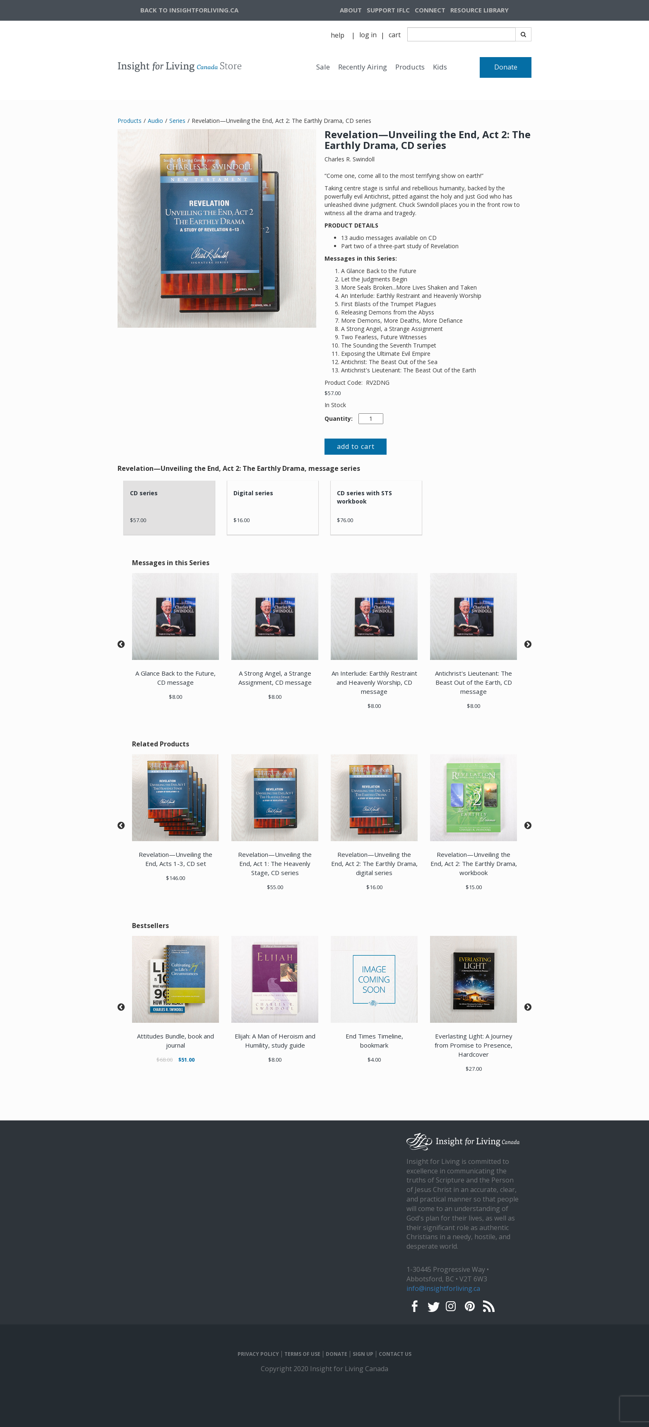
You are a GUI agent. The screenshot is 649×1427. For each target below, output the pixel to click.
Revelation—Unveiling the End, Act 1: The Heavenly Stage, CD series (275, 863)
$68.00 (164, 1059)
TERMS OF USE (302, 1354)
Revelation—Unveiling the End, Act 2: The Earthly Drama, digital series (374, 863)
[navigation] (489, 10)
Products (410, 67)
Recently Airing (362, 67)
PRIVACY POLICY (258, 1354)
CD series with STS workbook (364, 497)
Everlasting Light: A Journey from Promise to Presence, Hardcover (473, 1045)
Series (177, 121)
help (337, 35)
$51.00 (186, 1059)
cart (395, 35)
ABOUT (351, 10)
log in (368, 35)
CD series (144, 493)
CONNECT (430, 10)
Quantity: (338, 418)
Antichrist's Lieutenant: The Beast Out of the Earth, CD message (473, 682)
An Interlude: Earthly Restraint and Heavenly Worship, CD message (374, 682)
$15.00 (474, 887)
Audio (155, 121)
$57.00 (332, 393)
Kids (440, 67)
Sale (323, 67)
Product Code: (344, 382)
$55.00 (275, 887)
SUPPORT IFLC (388, 10)
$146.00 (175, 878)
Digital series (253, 493)
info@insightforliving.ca (443, 1288)
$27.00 (474, 1068)
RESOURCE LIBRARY (479, 10)
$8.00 (175, 696)
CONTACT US (395, 1354)
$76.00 (345, 520)
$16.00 (241, 520)
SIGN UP (363, 1354)
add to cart (356, 446)
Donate (505, 67)
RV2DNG (377, 382)
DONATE (336, 1354)
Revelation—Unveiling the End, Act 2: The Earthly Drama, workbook (473, 863)
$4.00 (374, 1059)
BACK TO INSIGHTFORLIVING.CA (189, 10)
